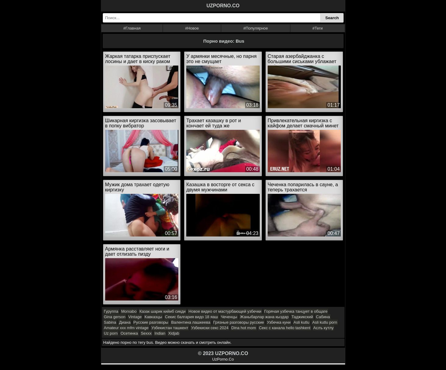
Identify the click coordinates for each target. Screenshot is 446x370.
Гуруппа (111, 311)
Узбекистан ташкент (170, 328)
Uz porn (111, 333)
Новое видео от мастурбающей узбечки (224, 311)
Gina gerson (115, 317)
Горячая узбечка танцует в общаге (295, 311)
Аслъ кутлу (323, 328)
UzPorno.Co (223, 359)
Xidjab (173, 333)
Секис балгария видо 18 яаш (191, 317)
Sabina (110, 322)
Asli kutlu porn (324, 322)
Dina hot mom (243, 328)
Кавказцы (153, 317)
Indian (160, 333)
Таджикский (302, 317)
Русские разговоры (151, 322)
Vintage (135, 317)
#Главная (132, 28)
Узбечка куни (279, 322)
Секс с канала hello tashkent (284, 328)
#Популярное (255, 28)
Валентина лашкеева (190, 322)
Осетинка (129, 333)
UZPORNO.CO (222, 5)
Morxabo (129, 311)
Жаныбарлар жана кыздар (264, 317)
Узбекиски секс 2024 (209, 328)
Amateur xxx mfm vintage (126, 328)
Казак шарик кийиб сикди (162, 311)
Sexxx (146, 333)
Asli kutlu (301, 322)
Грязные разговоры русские (238, 322)
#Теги (317, 28)
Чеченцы (229, 317)
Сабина (323, 317)
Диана (124, 322)
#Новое (192, 28)
